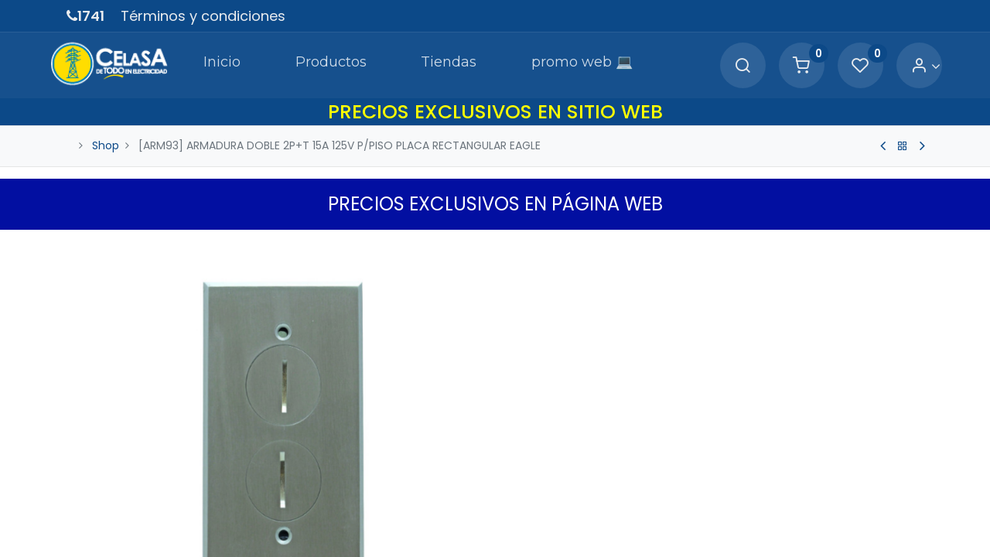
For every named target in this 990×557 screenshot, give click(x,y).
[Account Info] (908, 66)
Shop (105, 145)
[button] (914, 245)
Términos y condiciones (203, 16)
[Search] (725, 66)
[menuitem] (199, 64)
